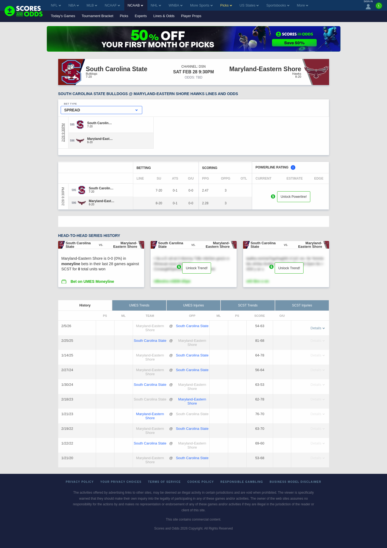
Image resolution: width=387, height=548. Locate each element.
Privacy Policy (80, 481)
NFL (56, 5)
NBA (74, 5)
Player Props (191, 16)
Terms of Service (164, 481)
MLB (91, 5)
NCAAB (135, 5)
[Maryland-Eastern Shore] (100, 138)
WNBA (175, 5)
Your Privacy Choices (121, 481)
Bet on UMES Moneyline (92, 281)
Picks (124, 16)
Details (318, 328)
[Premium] (379, 7)
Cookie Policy (200, 481)
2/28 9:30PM (63, 132)
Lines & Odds (164, 16)
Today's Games (63, 16)
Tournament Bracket (97, 16)
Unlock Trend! (197, 268)
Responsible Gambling (242, 481)
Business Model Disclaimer (295, 481)
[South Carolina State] (100, 123)
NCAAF (112, 5)
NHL (156, 5)
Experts (141, 16)
